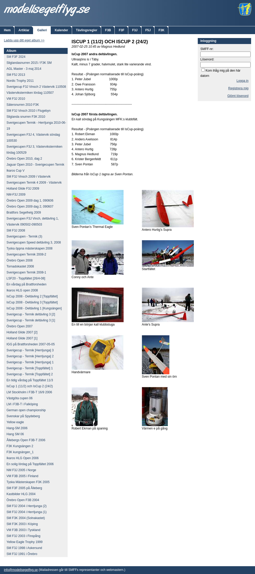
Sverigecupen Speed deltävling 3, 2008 (34, 242)
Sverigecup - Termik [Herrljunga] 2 (30, 356)
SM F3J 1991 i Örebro (22, 554)
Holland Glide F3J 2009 (23, 188)
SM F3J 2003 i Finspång (23, 536)
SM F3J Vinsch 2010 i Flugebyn (28, 111)
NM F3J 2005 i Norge (21, 470)
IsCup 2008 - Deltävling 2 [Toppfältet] (32, 296)
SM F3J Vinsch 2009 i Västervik (28, 176)
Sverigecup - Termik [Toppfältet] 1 (30, 368)
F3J (135, 30)
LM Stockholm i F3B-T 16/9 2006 (29, 392)
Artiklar (23, 30)
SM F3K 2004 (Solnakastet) (26, 518)
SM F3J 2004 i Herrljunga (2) (27, 506)
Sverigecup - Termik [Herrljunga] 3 (30, 350)
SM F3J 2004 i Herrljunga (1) (27, 512)
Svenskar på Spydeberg (23, 416)
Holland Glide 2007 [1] (22, 338)
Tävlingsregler (86, 30)
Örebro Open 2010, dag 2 (24, 158)
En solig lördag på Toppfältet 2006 (30, 464)
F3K (161, 30)
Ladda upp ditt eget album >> (24, 40)
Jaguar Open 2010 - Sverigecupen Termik (35, 164)
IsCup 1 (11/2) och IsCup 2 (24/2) (30, 386)
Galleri (42, 30)
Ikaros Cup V (15, 170)
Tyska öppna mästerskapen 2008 (30, 248)
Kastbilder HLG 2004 (21, 494)
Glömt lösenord (237, 96)
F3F (121, 30)
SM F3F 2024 (16, 57)
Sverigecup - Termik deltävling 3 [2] (31, 314)
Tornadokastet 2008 (20, 266)
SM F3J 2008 (16, 230)
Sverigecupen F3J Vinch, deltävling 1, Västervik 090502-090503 (33, 221)
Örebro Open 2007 (20, 326)
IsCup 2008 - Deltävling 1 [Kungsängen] (34, 308)
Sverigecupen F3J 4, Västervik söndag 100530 (33, 137)
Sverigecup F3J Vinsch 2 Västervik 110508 (36, 87)
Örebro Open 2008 (20, 260)
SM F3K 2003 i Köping (22, 524)
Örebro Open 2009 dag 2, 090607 (30, 206)
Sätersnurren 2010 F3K (23, 105)
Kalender (61, 30)
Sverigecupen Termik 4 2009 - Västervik (34, 182)
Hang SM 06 (15, 434)
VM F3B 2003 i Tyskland (23, 530)
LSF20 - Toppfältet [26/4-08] (26, 278)
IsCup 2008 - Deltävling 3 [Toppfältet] (32, 302)
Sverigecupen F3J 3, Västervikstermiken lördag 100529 (34, 149)
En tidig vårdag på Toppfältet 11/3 (30, 380)
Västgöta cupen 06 (20, 398)
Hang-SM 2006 (17, 428)
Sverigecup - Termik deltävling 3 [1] (31, 320)
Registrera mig (238, 88)
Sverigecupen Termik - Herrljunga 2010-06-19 (36, 125)
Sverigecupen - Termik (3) (24, 236)
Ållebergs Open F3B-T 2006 (26, 440)
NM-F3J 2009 (16, 194)
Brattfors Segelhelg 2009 (24, 212)
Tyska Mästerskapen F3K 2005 (28, 482)
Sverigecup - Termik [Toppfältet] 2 (30, 374)
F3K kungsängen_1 (20, 452)
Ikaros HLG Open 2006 (23, 458)
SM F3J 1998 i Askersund (24, 548)
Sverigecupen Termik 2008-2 (26, 254)
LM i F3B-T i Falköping (22, 404)
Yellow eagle (15, 422)
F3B (108, 30)
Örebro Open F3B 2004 (23, 500)
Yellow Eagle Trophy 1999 (24, 542)
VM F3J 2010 (16, 99)
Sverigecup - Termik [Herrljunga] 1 (30, 362)
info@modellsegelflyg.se (21, 570)
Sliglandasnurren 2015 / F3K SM (29, 63)
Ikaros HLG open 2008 (22, 290)
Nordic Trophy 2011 (20, 81)
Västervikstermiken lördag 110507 (30, 93)
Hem (7, 30)
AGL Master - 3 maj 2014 (24, 69)
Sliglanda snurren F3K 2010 (26, 116)
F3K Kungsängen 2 (20, 446)
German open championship (26, 410)
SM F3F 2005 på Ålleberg (24, 488)
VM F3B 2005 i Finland (22, 476)
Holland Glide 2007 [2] (22, 332)
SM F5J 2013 (16, 75)
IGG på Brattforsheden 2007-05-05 (31, 344)
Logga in (242, 81)
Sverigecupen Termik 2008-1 (26, 272)
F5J (148, 30)
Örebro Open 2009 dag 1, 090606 (30, 200)
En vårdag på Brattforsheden (26, 284)
